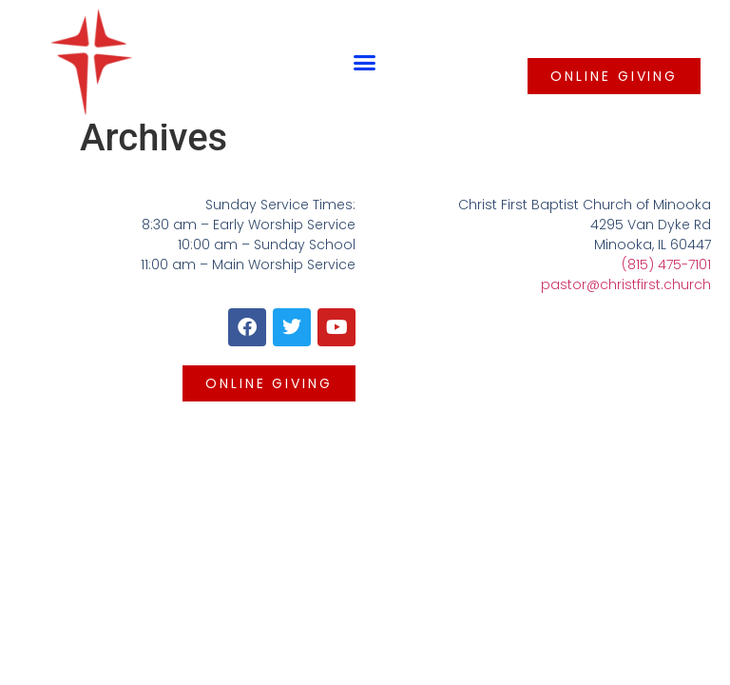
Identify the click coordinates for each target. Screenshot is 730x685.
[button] (364, 62)
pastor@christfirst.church (626, 284)
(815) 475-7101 (666, 264)
